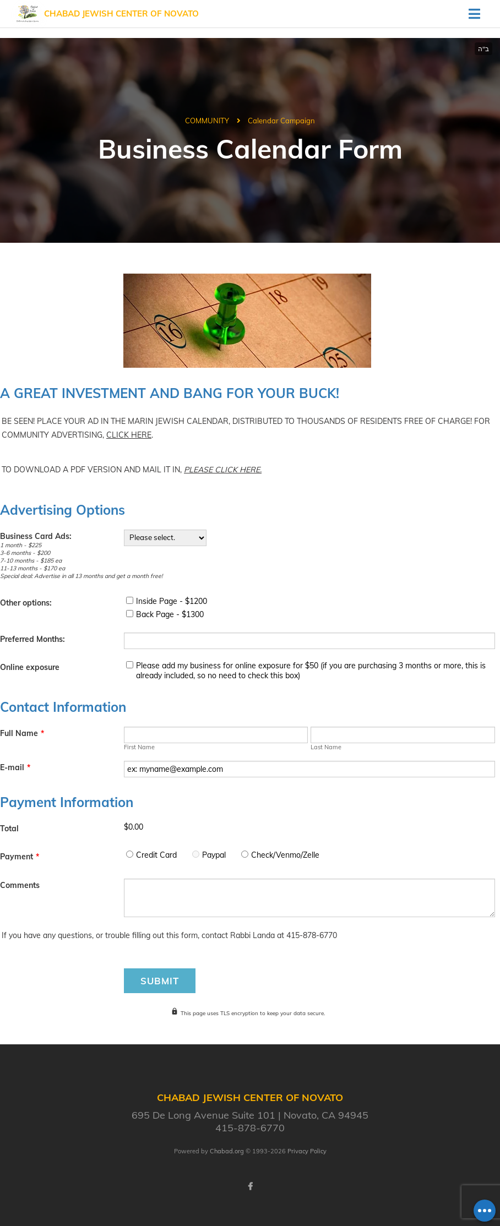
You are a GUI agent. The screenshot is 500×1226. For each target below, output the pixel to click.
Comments (20, 885)
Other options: (26, 603)
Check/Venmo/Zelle (285, 855)
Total (9, 828)
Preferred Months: (32, 639)
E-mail (15, 767)
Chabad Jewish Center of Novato (121, 13)
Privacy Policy (307, 1151)
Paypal (214, 855)
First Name (139, 747)
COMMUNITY (207, 120)
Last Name (326, 747)
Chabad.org (227, 1151)
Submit (159, 981)
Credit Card (156, 855)
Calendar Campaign (281, 120)
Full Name (22, 733)
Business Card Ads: (36, 536)
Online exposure (29, 667)
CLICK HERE (128, 435)
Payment (19, 857)
